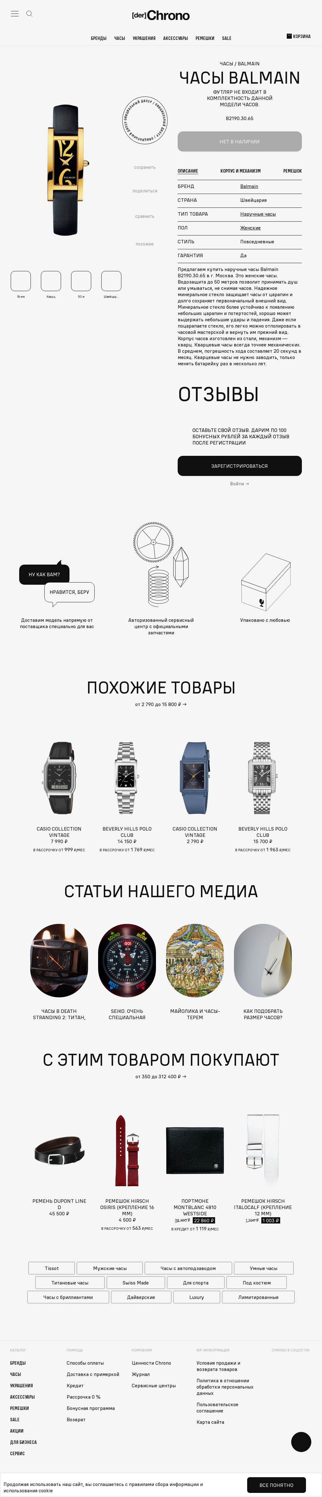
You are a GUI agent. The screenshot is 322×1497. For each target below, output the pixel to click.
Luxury (196, 1297)
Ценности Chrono (151, 1363)
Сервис (17, 1453)
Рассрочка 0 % (84, 1397)
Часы (119, 38)
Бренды (99, 38)
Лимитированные (258, 1297)
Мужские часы (110, 1268)
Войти (237, 484)
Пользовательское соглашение (217, 1407)
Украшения (144, 38)
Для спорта (195, 1282)
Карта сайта (210, 1422)
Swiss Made (136, 1282)
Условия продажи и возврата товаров (218, 1366)
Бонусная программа (91, 1408)
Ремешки (205, 38)
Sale (226, 38)
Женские (250, 227)
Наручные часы (258, 214)
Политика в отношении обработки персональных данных (225, 1386)
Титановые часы (69, 1282)
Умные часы (263, 1268)
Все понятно (276, 1485)
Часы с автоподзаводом (188, 1268)
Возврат (76, 1419)
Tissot (52, 1268)
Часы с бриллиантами (68, 1297)
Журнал (141, 1374)
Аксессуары (175, 38)
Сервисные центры (154, 1385)
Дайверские (141, 1297)
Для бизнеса (23, 1442)
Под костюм (257, 1282)
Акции (17, 1431)
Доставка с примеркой (93, 1374)
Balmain (249, 186)
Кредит (75, 1385)
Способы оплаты (85, 1363)
